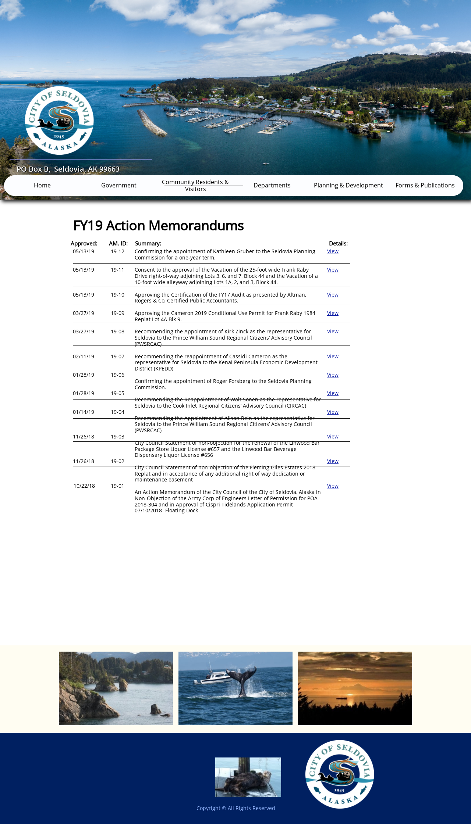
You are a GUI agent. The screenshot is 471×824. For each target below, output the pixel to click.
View (333, 251)
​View (333, 374)
